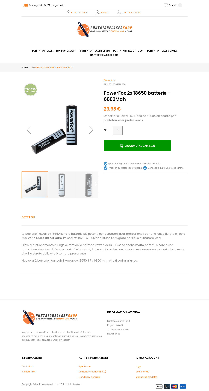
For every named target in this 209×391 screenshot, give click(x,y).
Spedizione (84, 366)
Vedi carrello (142, 371)
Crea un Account (131, 12)
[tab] (28, 217)
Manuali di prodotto (146, 376)
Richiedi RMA (28, 371)
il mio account (79, 12)
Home (25, 67)
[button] (29, 129)
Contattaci (27, 366)
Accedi (104, 12)
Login (139, 366)
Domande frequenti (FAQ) (92, 371)
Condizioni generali (89, 376)
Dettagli (28, 217)
